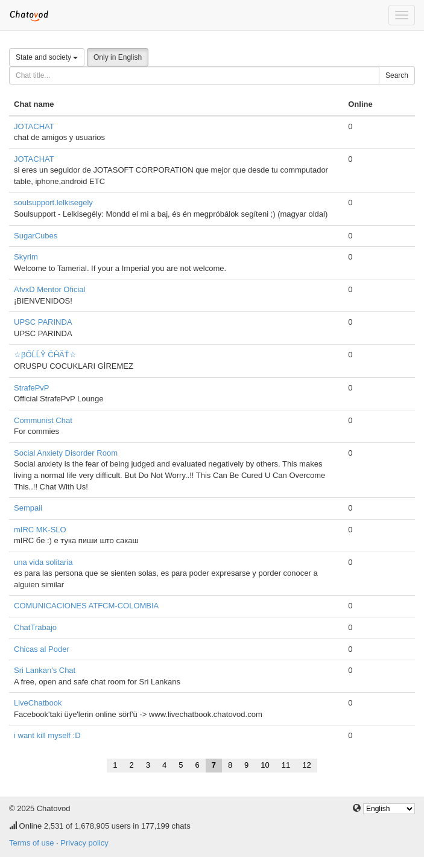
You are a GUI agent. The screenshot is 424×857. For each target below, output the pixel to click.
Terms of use (31, 842)
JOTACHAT (34, 126)
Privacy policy (84, 842)
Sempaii (28, 507)
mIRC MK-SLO (40, 529)
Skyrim (26, 256)
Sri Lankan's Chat (44, 670)
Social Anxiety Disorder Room (66, 452)
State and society (47, 57)
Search (396, 75)
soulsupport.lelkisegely (53, 202)
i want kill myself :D (47, 735)
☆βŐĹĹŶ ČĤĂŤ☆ (45, 354)
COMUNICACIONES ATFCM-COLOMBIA (86, 605)
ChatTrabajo (35, 627)
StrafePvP (31, 387)
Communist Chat (43, 420)
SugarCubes (35, 235)
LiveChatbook (38, 702)
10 (265, 764)
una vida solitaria (43, 562)
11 (286, 764)
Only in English (117, 57)
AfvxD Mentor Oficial (49, 289)
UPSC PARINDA (43, 322)
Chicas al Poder (41, 649)
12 (306, 764)
